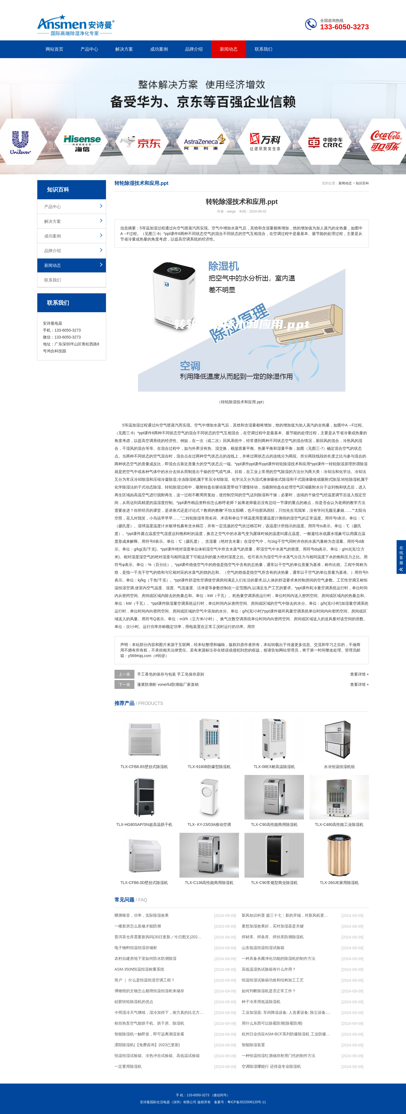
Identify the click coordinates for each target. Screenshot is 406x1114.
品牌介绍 (194, 49)
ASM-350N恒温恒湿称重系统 (139, 969)
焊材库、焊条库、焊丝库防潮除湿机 (273, 937)
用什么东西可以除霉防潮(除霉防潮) (272, 1023)
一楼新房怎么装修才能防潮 (137, 926)
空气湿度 (164, 533)
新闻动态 (229, 49)
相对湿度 (131, 557)
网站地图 (337, 4)
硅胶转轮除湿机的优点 (133, 1001)
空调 (251, 433)
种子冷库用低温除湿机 (261, 1001)
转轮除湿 (336, 464)
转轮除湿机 (351, 479)
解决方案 (124, 49)
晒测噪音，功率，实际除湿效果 (141, 915)
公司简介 (285, 4)
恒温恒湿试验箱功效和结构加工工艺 (273, 980)
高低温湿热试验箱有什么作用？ (269, 969)
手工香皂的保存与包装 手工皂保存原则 (170, 674)
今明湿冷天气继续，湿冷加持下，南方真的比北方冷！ (159, 1012)
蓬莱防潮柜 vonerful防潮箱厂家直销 (168, 684)
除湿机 (191, 479)
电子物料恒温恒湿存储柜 (135, 947)
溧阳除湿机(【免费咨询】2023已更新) (147, 1045)
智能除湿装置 (253, 1045)
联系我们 (263, 49)
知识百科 (362, 183)
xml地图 (362, 4)
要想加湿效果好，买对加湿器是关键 (273, 926)
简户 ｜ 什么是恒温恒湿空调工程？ (144, 980)
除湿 (287, 464)
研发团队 (311, 4)
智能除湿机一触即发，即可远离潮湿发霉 (149, 1034)
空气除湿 (281, 471)
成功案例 (159, 49)
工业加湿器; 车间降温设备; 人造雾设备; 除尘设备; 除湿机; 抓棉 (286, 1012)
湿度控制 (165, 502)
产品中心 (89, 49)
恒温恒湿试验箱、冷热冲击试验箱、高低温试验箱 (157, 1055)
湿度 (187, 549)
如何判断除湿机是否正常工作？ (269, 991)
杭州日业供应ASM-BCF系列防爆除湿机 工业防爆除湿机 (286, 1034)
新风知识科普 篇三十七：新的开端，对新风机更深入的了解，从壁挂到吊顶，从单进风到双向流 (286, 915)
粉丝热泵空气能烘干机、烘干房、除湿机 (149, 1023)
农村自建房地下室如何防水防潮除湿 (145, 958)
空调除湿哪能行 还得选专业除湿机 (271, 1066)
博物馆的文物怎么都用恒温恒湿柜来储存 (149, 991)
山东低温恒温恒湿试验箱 (263, 947)
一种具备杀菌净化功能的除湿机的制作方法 (278, 958)
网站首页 (54, 49)
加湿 (136, 425)
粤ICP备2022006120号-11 (246, 1102)
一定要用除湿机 (128, 1066)
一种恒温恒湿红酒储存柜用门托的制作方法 (278, 1055)
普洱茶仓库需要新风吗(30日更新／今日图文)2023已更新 (159, 937)
